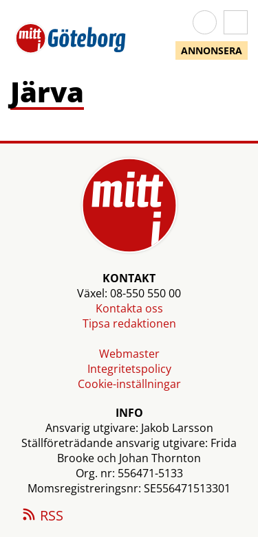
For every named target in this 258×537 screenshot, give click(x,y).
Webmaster (129, 353)
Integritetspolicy (129, 368)
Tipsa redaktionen (129, 323)
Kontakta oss (129, 308)
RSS (42, 516)
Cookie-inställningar (129, 383)
